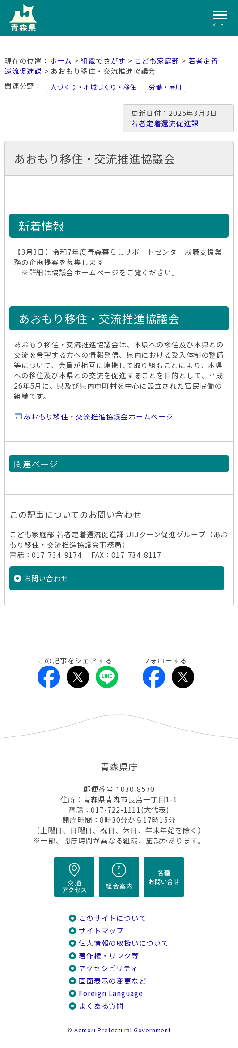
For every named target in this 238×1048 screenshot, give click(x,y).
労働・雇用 (165, 86)
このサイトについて (112, 918)
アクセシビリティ (108, 968)
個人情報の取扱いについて (124, 943)
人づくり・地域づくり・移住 (93, 86)
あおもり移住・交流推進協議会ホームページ (98, 416)
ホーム (61, 61)
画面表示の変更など (112, 980)
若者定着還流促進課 (165, 123)
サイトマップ (101, 930)
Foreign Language (111, 993)
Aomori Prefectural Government (122, 1030)
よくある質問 (101, 1006)
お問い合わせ (46, 578)
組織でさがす (103, 61)
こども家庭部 (157, 61)
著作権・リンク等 (109, 955)
